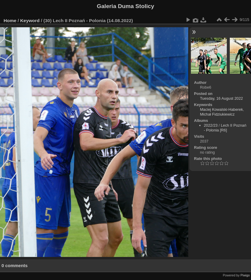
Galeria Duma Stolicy (125, 6)
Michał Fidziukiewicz (217, 114)
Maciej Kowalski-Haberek (221, 109)
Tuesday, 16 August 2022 (221, 98)
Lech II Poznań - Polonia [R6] (225, 127)
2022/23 (211, 125)
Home (10, 20)
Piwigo (245, 275)
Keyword (30, 20)
